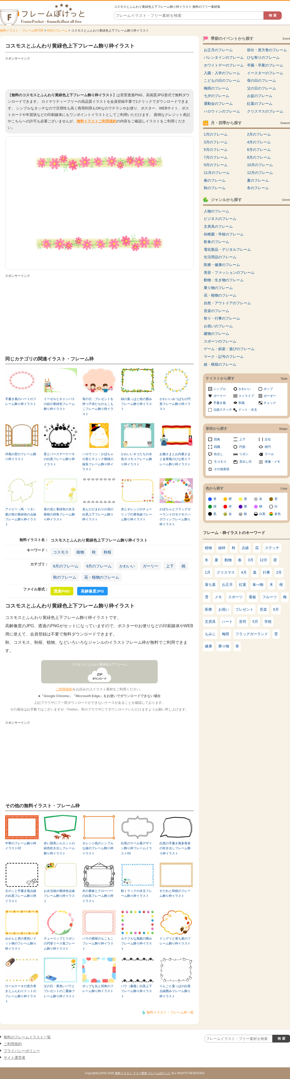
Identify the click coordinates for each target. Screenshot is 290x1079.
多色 (277, 514)
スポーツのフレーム (220, 341)
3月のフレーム (216, 142)
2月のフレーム (259, 134)
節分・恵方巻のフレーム (267, 50)
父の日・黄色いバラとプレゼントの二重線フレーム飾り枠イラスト (59, 991)
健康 (208, 646)
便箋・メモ (272, 461)
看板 (252, 597)
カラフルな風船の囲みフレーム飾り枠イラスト (136, 943)
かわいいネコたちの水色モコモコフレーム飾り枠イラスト (136, 459)
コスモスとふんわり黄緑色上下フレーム (99, 664)
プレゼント (244, 609)
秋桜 (107, 552)
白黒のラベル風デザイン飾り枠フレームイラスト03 (136, 848)
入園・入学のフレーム (222, 73)
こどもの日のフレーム (222, 80)
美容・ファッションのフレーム (229, 272)
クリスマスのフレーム (265, 111)
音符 (242, 621)
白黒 (262, 514)
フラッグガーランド (251, 634)
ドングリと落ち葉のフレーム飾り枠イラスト (175, 941)
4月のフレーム (259, 142)
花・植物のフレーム (101, 577)
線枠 (222, 548)
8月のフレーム (57, 30)
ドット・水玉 (247, 409)
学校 (268, 621)
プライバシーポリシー (22, 1051)
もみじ (210, 634)
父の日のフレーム (261, 88)
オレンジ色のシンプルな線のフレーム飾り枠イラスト (97, 848)
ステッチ (272, 548)
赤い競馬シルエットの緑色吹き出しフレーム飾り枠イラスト (59, 848)
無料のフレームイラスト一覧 (27, 1037)
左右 (268, 439)
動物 (228, 560)
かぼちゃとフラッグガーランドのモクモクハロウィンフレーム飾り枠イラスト (175, 516)
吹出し (218, 454)
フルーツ (269, 597)
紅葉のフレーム (259, 103)
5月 (255, 621)
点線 (245, 548)
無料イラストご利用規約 (97, 121)
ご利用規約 (64, 689)
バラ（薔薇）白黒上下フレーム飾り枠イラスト (136, 991)
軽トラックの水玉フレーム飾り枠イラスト (136, 893)
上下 (170, 566)
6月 (276, 609)
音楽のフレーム (216, 311)
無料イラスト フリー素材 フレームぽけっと (143, 1073)
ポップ (268, 389)
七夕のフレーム (216, 96)
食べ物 (257, 584)
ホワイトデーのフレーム (224, 65)
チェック (270, 403)
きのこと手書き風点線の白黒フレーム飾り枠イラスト (20, 896)
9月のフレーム (99, 566)
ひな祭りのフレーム (263, 57)
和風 (241, 403)
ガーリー (150, 566)
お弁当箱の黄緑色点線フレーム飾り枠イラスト (59, 896)
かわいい (127, 566)
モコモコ (220, 461)
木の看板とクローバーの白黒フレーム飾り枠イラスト (97, 896)
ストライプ (246, 396)
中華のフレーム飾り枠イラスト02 (20, 845)
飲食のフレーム (216, 242)
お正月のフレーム (218, 50)
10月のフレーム (260, 165)
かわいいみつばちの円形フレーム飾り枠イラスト (175, 404)
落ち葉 (210, 584)
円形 (242, 447)
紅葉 (242, 584)
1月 (208, 572)
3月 (250, 560)
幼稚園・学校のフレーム (224, 234)
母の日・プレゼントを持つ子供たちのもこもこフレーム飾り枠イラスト (97, 406)
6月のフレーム (259, 149)
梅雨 (225, 634)
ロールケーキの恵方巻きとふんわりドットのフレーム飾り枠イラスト (20, 993)
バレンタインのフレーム (224, 57)
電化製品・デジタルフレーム (227, 249)
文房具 (210, 621)
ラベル (269, 454)
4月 (244, 572)
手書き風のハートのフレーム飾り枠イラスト (20, 401)
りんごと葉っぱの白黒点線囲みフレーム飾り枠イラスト (175, 991)
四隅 (217, 447)
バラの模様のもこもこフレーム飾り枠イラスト (97, 943)
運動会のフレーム (218, 103)
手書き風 (219, 403)
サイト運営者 (14, 1057)
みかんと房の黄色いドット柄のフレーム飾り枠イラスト (20, 943)
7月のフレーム (216, 157)
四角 (217, 439)
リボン (244, 454)
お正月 (227, 584)
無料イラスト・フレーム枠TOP (22, 30)
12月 (263, 560)
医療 (208, 609)
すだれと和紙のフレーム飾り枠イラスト (175, 893)
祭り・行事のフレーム (222, 318)
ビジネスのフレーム (220, 219)
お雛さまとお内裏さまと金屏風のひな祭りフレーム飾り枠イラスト (175, 459)
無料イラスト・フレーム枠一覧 (170, 1012)
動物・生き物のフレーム (224, 280)
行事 (266, 572)
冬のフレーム (258, 188)
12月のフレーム (260, 173)
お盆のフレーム (259, 96)
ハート (227, 621)
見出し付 (245, 461)
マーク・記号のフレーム (224, 356)
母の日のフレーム (261, 80)
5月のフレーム (216, 149)
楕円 (268, 447)
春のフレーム (215, 180)
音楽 (263, 609)
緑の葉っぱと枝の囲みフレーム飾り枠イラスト (136, 404)
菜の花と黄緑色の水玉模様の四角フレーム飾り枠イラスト (59, 514)
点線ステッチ (222, 409)
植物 (80, 552)
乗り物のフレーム (218, 288)
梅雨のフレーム (216, 88)
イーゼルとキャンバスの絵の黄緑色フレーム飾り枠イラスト (59, 404)
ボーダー (270, 396)
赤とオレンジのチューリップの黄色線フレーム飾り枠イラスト (136, 514)
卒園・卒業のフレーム (265, 65)
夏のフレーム (258, 180)
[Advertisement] (99, 73)
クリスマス (226, 572)
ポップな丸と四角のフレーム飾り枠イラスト (97, 988)
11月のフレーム (217, 173)
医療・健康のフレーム (222, 265)
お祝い (223, 609)
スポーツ (235, 597)
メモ (218, 597)
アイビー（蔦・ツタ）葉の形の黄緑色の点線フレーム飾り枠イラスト (20, 516)
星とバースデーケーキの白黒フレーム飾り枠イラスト (59, 459)
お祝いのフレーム (218, 326)
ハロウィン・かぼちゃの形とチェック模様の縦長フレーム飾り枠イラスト (97, 461)
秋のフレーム (64, 577)
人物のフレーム (216, 211)
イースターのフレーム (265, 73)
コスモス (61, 552)
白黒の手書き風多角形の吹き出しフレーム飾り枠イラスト (175, 848)
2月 (279, 572)
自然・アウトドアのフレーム (227, 303)
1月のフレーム (216, 134)
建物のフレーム (216, 333)
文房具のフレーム (218, 226)
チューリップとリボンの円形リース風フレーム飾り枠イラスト (59, 943)
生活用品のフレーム (220, 257)
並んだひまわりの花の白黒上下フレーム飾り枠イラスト (97, 514)
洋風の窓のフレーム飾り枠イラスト (20, 456)
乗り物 (223, 646)
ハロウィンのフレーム (222, 111)
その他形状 (221, 469)
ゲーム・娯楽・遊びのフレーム (229, 349)
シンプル (219, 389)
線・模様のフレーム (220, 364)
